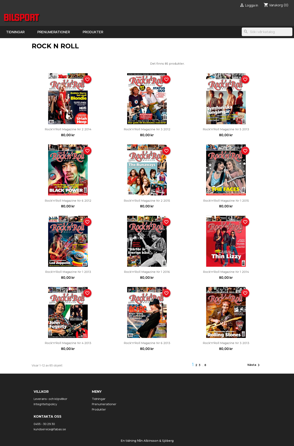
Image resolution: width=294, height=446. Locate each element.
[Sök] (267, 32)
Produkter (93, 32)
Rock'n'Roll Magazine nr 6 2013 (147, 343)
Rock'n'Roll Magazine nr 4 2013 (68, 343)
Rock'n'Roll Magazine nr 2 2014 (68, 129)
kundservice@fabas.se (50, 429)
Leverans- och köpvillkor (50, 399)
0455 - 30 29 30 (44, 424)
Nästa (254, 365)
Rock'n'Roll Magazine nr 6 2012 (68, 201)
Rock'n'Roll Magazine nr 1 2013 (68, 272)
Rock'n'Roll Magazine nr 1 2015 (226, 201)
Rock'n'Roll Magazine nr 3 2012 (147, 129)
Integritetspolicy (45, 404)
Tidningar (15, 32)
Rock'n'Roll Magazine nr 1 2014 (226, 272)
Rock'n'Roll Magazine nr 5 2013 (226, 129)
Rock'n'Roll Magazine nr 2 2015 (147, 201)
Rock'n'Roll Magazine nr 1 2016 (147, 272)
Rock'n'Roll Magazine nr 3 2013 (226, 343)
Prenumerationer (53, 32)
